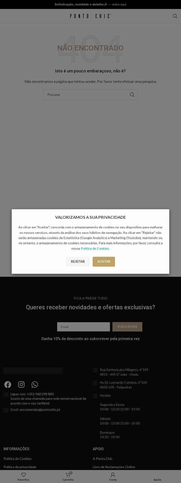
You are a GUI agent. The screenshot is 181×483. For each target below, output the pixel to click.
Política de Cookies (95, 248)
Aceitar (103, 261)
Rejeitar (78, 261)
